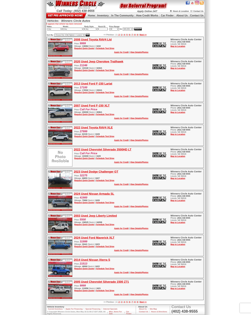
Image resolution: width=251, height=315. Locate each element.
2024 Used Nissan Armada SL (94, 193)
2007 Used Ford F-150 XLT (92, 105)
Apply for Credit (121, 52)
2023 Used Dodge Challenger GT (96, 171)
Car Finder (167, 15)
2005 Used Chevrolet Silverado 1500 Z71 (101, 281)
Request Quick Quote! (84, 48)
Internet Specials (110, 309)
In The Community (122, 15)
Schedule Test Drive (105, 48)
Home (91, 15)
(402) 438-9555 (184, 311)
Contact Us (198, 11)
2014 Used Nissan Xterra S (92, 259)
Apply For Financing (73, 309)
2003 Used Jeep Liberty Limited (95, 215)
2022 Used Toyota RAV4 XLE (93, 127)
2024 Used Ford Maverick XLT (94, 237)
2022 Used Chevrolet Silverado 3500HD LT (102, 149)
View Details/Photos (139, 52)
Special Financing (93, 309)
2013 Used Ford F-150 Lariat (93, 83)
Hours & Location (181, 11)
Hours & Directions (159, 312)
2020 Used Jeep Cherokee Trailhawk (98, 61)
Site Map (153, 309)
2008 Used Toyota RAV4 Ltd (93, 39)
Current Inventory (55, 309)
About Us (182, 15)
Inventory (103, 15)
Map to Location (177, 46)
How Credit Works (147, 15)
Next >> (143, 35)
